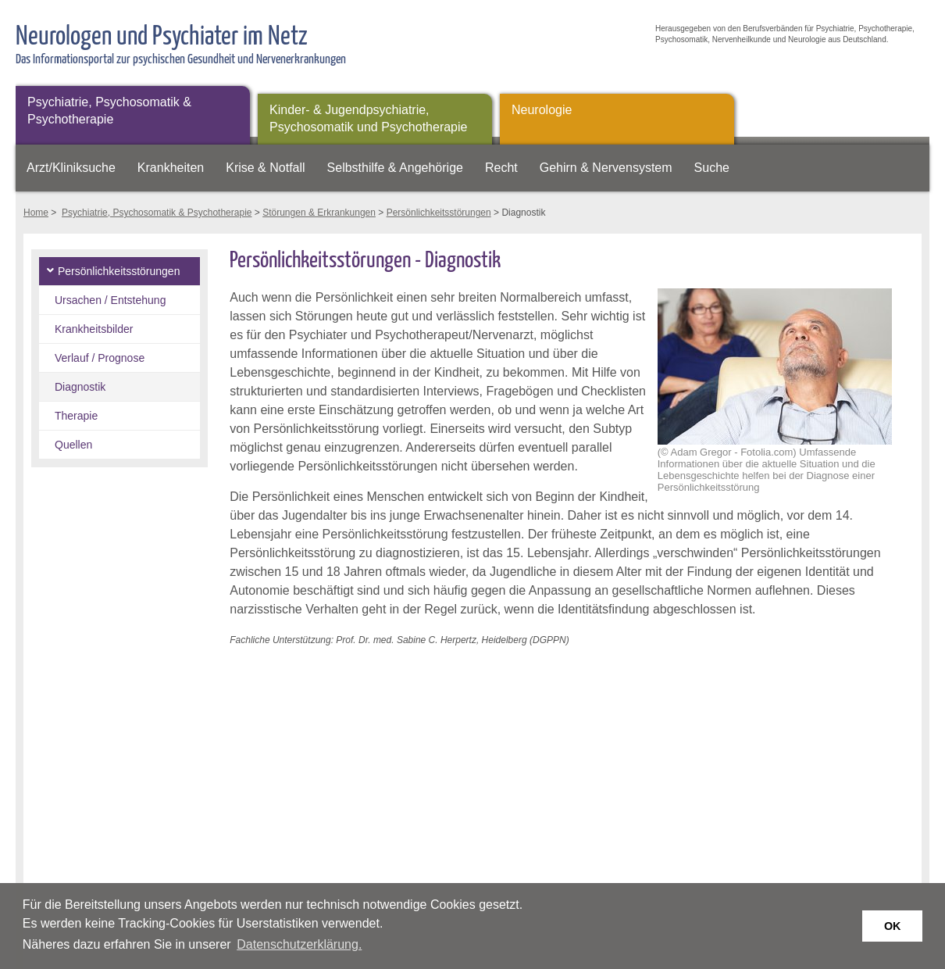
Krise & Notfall (265, 167)
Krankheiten (170, 167)
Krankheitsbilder (94, 329)
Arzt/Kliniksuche (71, 167)
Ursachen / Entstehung (110, 300)
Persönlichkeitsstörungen (439, 212)
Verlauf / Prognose (99, 358)
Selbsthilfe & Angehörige (395, 167)
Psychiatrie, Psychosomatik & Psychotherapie (109, 110)
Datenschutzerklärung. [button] (299, 944)
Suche (711, 167)
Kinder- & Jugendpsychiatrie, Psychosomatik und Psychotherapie (368, 118)
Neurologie (542, 109)
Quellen (73, 444)
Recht (501, 167)
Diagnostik (80, 387)
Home (35, 212)
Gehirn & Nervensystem (606, 167)
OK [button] (892, 926)
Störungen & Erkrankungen (319, 212)
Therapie (76, 415)
